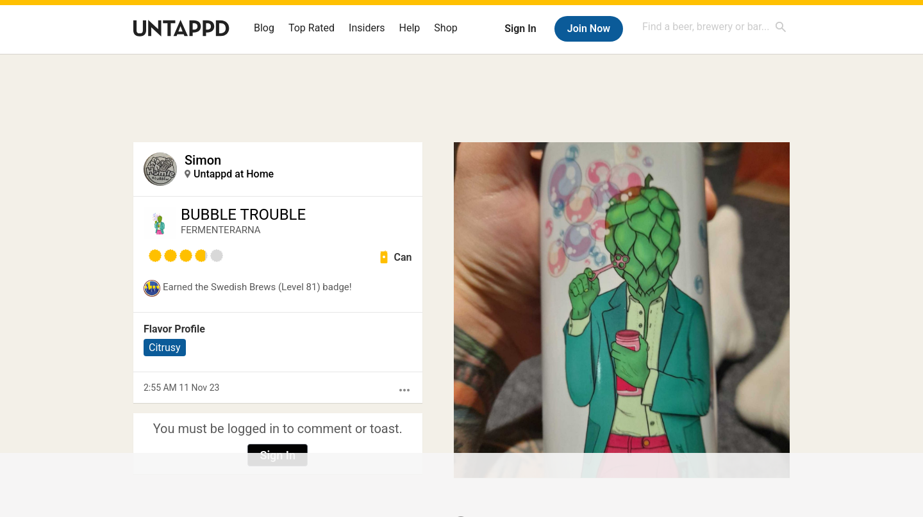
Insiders (367, 28)
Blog (264, 28)
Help (409, 28)
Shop (445, 28)
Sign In (520, 28)
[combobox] (714, 26)
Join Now (588, 28)
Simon (203, 160)
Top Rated (311, 28)
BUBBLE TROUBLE (243, 214)
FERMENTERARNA (221, 230)
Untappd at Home (234, 174)
